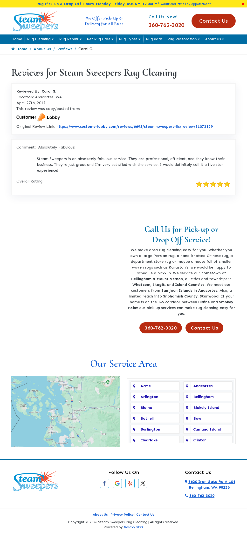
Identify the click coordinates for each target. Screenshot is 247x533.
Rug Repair (69, 39)
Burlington (150, 429)
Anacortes (203, 386)
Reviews (64, 49)
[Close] (243, 3)
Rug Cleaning (39, 39)
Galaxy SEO (133, 527)
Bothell (147, 418)
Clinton (199, 440)
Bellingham (203, 397)
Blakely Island (206, 407)
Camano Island (207, 429)
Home (16, 39)
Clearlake (149, 440)
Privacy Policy (122, 515)
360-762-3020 (166, 24)
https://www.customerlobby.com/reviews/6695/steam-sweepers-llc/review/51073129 (134, 126)
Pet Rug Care (98, 39)
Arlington (149, 397)
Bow (197, 418)
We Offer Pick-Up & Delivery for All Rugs (104, 20)
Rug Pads (154, 39)
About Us (213, 39)
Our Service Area (123, 364)
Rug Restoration (182, 39)
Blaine (146, 407)
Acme (145, 386)
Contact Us (213, 21)
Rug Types (128, 39)
